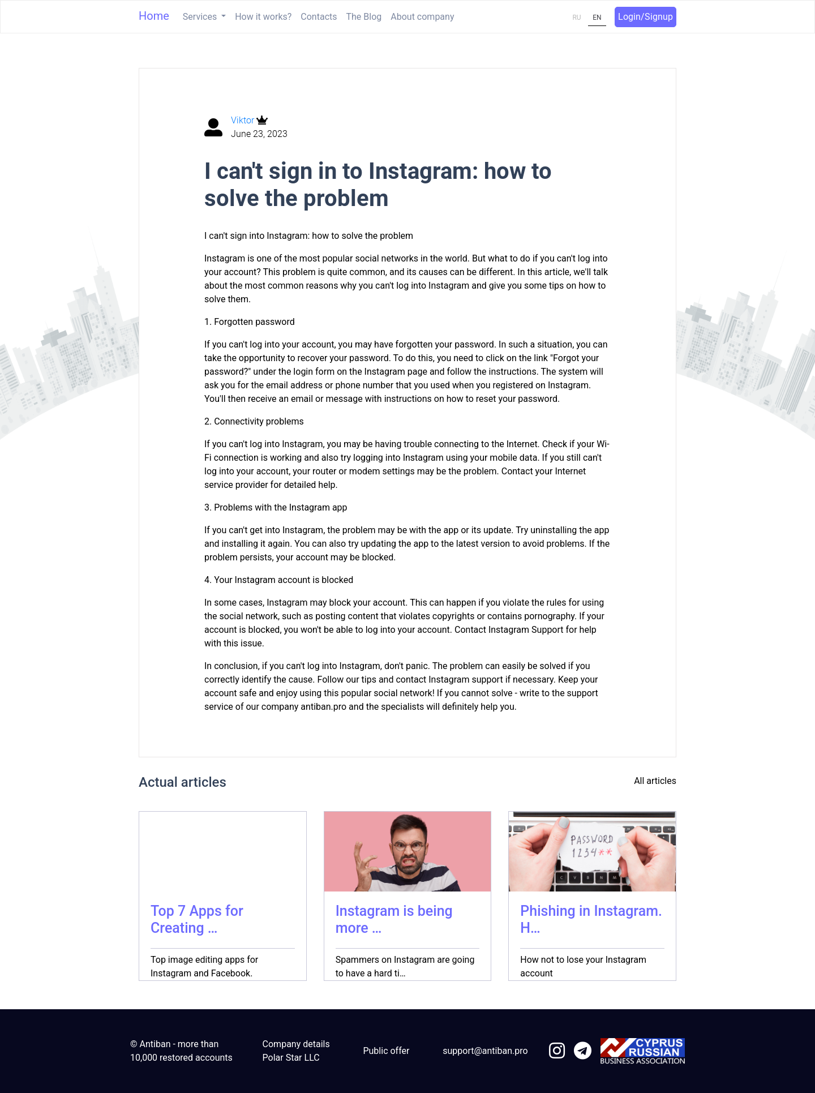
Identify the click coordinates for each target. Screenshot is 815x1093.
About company (422, 16)
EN (597, 18)
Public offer (386, 1050)
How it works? (263, 16)
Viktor (243, 120)
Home (154, 16)
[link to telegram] (582, 1051)
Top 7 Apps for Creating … (197, 919)
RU (576, 18)
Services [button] (201, 16)
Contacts (319, 16)
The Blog (364, 16)
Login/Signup (645, 16)
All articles (655, 780)
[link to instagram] (557, 1051)
